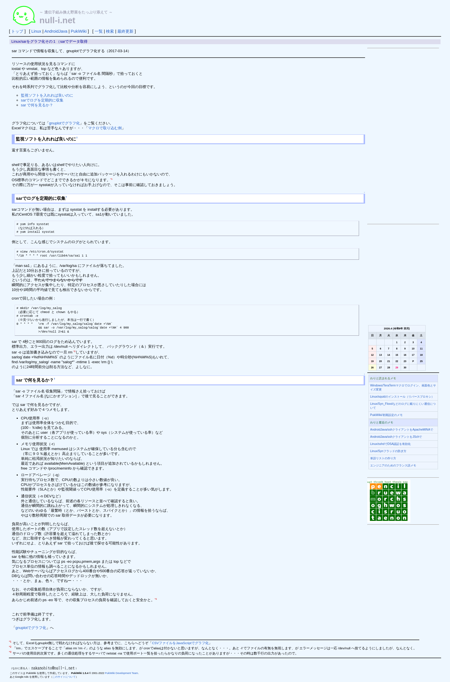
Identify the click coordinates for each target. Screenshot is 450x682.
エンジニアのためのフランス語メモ (393, 465)
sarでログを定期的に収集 (42, 100)
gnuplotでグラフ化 (64, 123)
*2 (74, 351)
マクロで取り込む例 (105, 128)
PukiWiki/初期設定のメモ (386, 415)
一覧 (99, 31)
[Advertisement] (403, 136)
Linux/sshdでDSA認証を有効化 (390, 443)
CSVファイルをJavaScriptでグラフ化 (180, 643)
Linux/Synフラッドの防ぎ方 (388, 451)
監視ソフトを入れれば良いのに (47, 95)
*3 (156, 599)
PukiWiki (78, 31)
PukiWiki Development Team (121, 673)
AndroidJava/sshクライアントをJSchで (396, 436)
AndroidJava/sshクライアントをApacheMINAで (401, 429)
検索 (110, 31)
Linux (36, 31)
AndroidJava (55, 31)
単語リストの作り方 (383, 458)
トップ (17, 31)
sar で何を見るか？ (37, 105)
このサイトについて (64, 676)
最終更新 (125, 31)
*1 (111, 179)
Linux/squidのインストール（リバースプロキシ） (402, 396)
